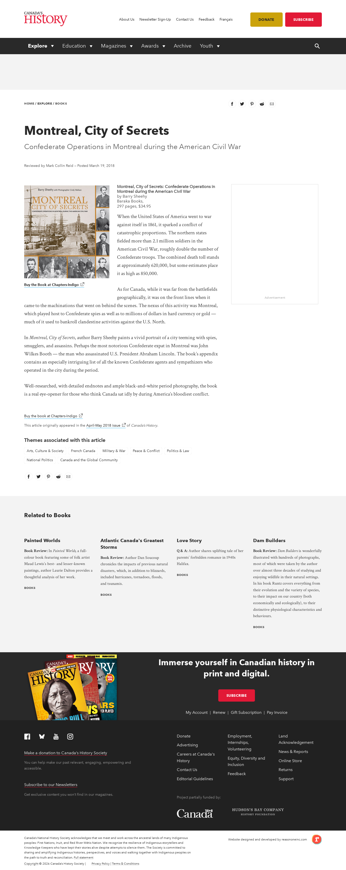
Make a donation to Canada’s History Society (65, 752)
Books (61, 103)
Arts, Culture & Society (45, 451)
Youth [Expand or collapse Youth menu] (207, 46)
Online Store (290, 760)
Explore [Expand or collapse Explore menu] (38, 46)
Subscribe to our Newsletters (50, 784)
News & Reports (293, 751)
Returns (286, 769)
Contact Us (185, 19)
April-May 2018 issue (106, 425)
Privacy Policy (101, 863)
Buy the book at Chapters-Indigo (53, 416)
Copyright (31, 863)
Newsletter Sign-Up (155, 19)
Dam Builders (269, 540)
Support (286, 778)
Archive (182, 46)
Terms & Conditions (125, 863)
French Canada (83, 451)
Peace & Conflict (146, 451)
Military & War (114, 451)
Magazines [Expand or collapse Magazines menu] (114, 46)
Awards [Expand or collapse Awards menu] (150, 46)
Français (226, 19)
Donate (266, 20)
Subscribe (303, 20)
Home (29, 103)
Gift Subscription (246, 712)
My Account (197, 712)
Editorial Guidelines (195, 778)
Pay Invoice (277, 712)
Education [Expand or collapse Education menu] (74, 46)
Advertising (187, 745)
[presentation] (58, 530)
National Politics (40, 460)
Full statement (83, 857)
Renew (219, 712)
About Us (126, 19)
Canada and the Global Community (89, 460)
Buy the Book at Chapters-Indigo (54, 285)
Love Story (189, 540)
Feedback (206, 19)
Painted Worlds (42, 540)
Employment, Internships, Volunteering (240, 742)
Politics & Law (178, 451)
